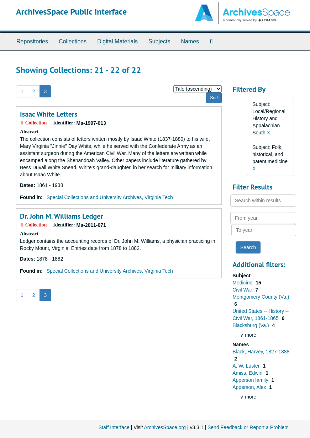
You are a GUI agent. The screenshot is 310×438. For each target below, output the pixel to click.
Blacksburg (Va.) (251, 325)
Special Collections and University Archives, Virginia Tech (110, 197)
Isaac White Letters (48, 114)
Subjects (159, 41)
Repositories (32, 41)
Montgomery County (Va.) (260, 297)
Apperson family (250, 380)
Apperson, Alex (249, 387)
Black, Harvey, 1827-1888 (260, 351)
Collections (72, 41)
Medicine (243, 282)
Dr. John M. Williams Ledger (61, 216)
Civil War (242, 290)
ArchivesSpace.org (165, 427)
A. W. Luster (246, 366)
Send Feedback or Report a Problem (248, 427)
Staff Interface (114, 427)
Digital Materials (117, 41)
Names (190, 41)
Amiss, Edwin (248, 373)
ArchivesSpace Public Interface (71, 11)
